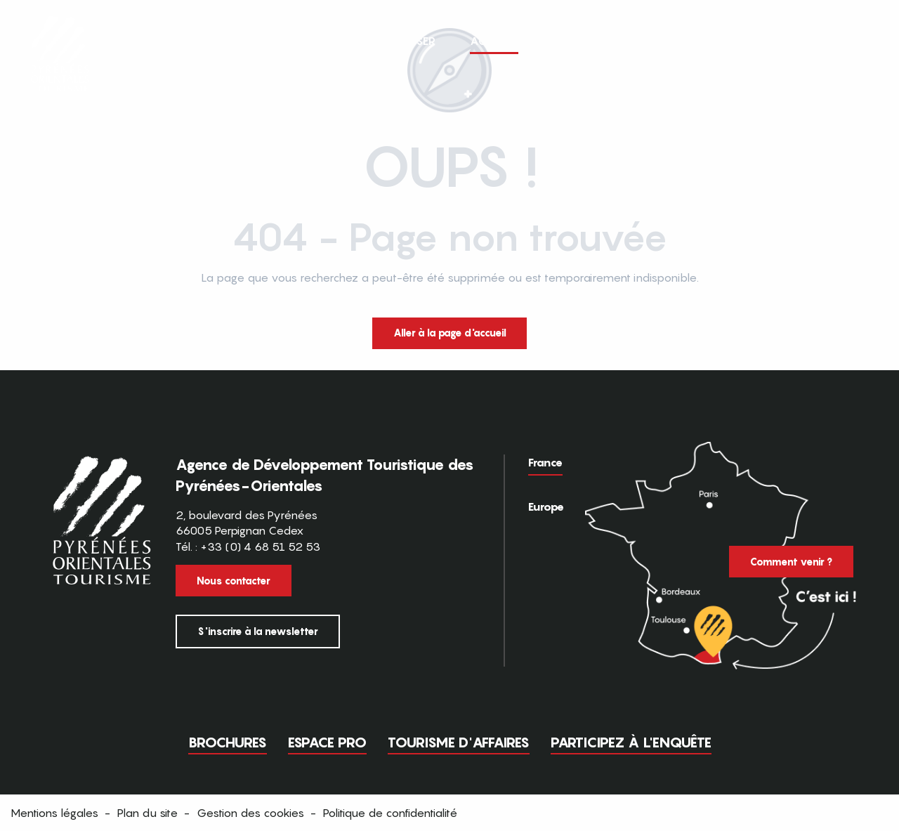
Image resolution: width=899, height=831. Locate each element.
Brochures (227, 742)
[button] (862, 40)
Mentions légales (54, 813)
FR (833, 40)
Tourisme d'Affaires (459, 742)
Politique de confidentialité (390, 813)
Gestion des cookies (250, 813)
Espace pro (327, 742)
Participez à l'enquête (631, 742)
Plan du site (147, 813)
